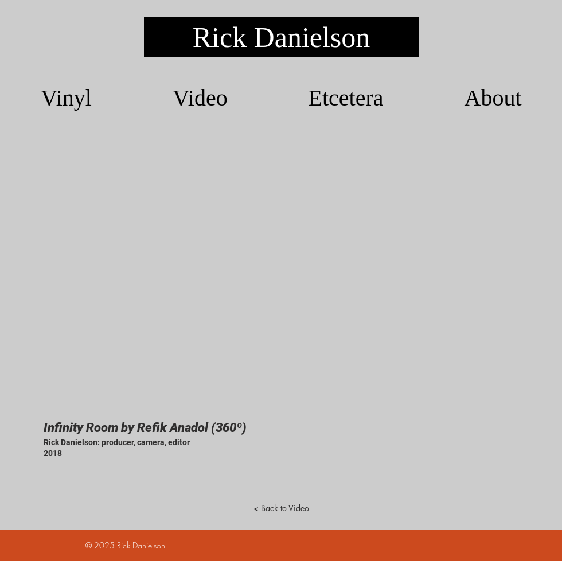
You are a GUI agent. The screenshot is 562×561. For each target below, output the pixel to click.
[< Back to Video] (281, 508)
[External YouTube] (281, 273)
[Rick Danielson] (281, 37)
